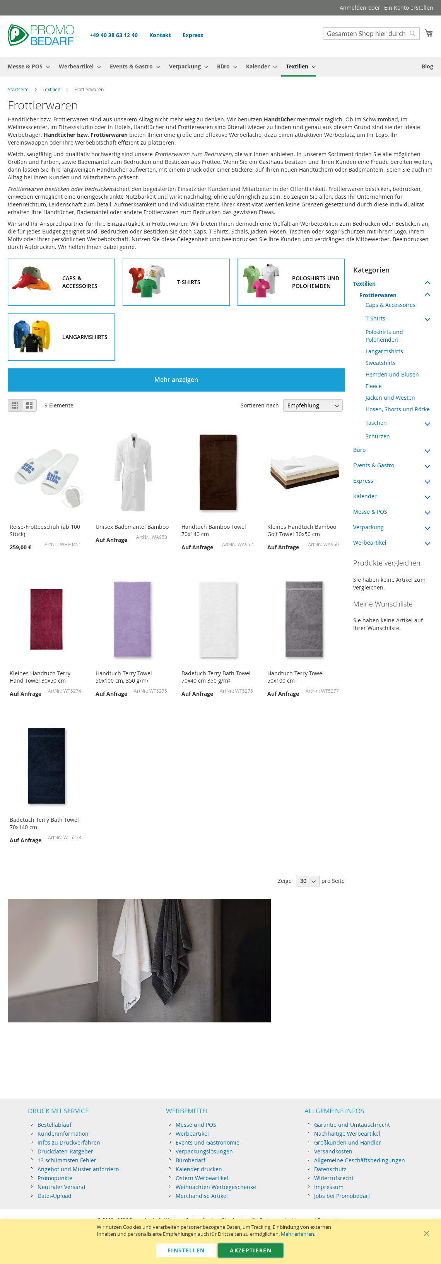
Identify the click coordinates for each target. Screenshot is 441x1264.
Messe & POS (370, 511)
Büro (359, 449)
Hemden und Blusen (392, 374)
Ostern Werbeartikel (202, 1178)
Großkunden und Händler (347, 1142)
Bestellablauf (55, 1124)
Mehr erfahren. (298, 1234)
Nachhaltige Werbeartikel (347, 1133)
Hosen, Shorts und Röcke (398, 409)
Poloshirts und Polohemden (384, 335)
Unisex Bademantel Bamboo (132, 526)
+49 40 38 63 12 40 (114, 35)
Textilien (51, 89)
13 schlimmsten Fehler (67, 1160)
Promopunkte (55, 1178)
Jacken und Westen (390, 397)
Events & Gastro (373, 465)
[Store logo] (41, 36)
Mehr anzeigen (176, 379)
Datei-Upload (55, 1195)
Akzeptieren (251, 1250)
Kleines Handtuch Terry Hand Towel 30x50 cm (40, 676)
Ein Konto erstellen (408, 7)
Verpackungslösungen (204, 1151)
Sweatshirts (381, 362)
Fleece (374, 386)
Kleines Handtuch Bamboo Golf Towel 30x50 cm (301, 530)
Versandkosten (333, 1151)
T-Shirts (375, 318)
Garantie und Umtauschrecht (352, 1124)
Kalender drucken (199, 1169)
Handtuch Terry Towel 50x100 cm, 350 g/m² (124, 676)
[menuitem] (26, 66)
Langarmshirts (384, 351)
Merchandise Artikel (202, 1195)
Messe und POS (196, 1124)
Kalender (365, 496)
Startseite (18, 89)
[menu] (220, 67)
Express (193, 35)
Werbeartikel (369, 542)
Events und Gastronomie (207, 1142)
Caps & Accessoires (390, 304)
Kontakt (160, 35)
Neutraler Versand (61, 1187)
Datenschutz (330, 1169)
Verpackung (368, 527)
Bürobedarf (190, 1160)
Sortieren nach (260, 405)
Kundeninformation (63, 1133)
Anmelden (353, 7)
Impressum (329, 1187)
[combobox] (371, 33)
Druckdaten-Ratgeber (65, 1151)
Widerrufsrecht (334, 1178)
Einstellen (186, 1250)
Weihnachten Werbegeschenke (216, 1187)
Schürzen (378, 436)
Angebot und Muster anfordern (78, 1169)
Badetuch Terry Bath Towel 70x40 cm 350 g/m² (216, 676)
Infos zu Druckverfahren (69, 1142)
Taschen (376, 422)
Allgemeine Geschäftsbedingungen (359, 1160)
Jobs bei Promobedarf (342, 1195)
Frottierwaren (378, 295)
